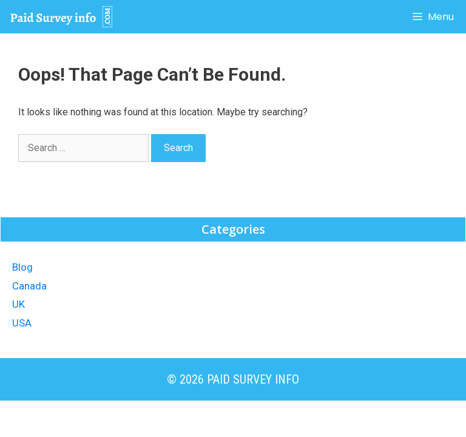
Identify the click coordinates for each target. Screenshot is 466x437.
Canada (29, 286)
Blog (22, 267)
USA (22, 323)
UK (18, 304)
